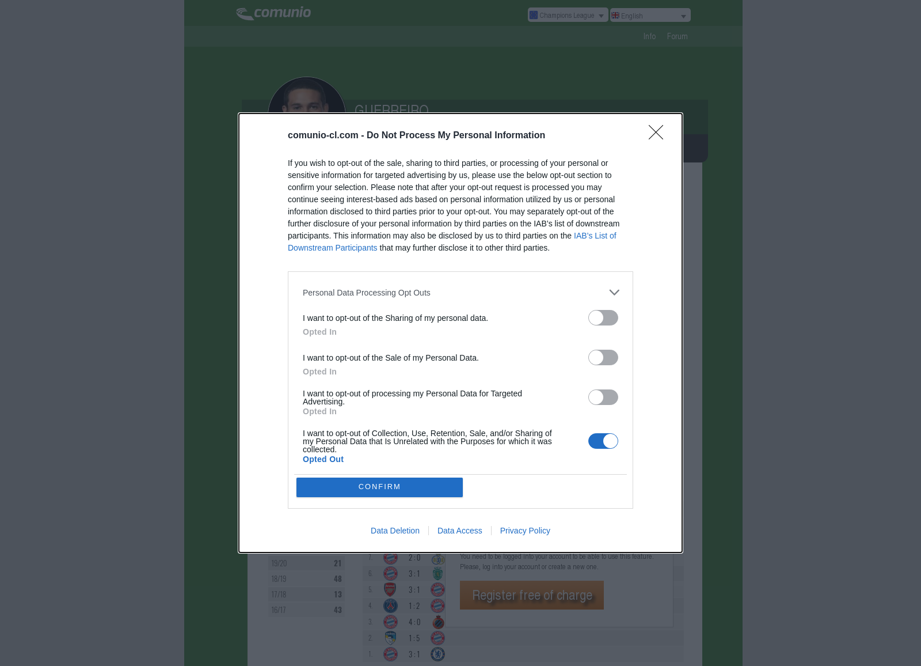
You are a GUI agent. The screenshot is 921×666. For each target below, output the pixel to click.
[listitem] (460, 291)
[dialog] (460, 333)
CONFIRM (381, 487)
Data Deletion (395, 531)
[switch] (603, 316)
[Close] (660, 135)
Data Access (459, 531)
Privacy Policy (525, 531)
